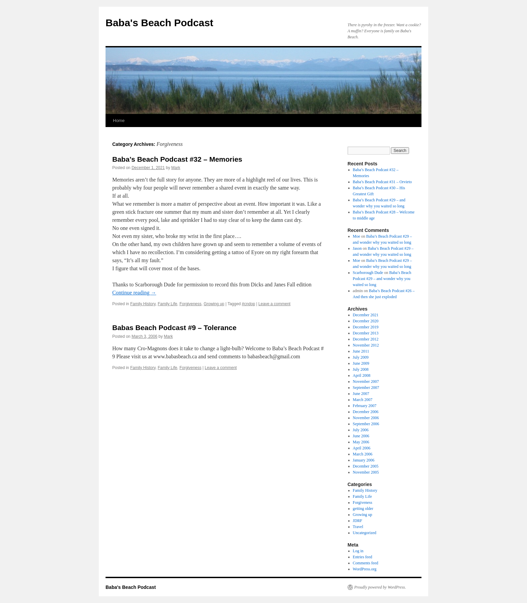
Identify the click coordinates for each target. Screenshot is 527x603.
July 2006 (361, 430)
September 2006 (366, 423)
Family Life (167, 304)
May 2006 (361, 442)
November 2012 (366, 345)
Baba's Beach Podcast (159, 22)
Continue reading (134, 292)
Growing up (214, 304)
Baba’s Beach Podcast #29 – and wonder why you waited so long (382, 278)
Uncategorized (364, 532)
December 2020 (365, 321)
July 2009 (361, 357)
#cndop (248, 304)
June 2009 (361, 363)
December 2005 (365, 466)
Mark (175, 167)
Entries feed (362, 557)
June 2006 (361, 436)
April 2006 (361, 448)
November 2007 (366, 381)
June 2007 (361, 393)
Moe (356, 236)
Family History (142, 304)
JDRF (357, 520)
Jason (357, 248)
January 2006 (363, 460)
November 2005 (366, 472)
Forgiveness (190, 304)
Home (119, 120)
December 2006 (365, 411)
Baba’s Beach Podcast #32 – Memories (177, 159)
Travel (358, 526)
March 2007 (362, 399)
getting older (363, 508)
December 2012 (365, 339)
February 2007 (364, 405)
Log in (358, 551)
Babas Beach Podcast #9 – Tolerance (174, 327)
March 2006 (362, 454)
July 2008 (361, 369)
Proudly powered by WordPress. (380, 587)
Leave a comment (274, 304)
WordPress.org (364, 569)
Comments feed (365, 563)
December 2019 (365, 327)
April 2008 (361, 375)
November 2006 (366, 417)
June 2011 (361, 351)
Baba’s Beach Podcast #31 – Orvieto (382, 181)
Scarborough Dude (368, 272)
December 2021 (365, 315)
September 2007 (366, 387)
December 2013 (365, 333)
